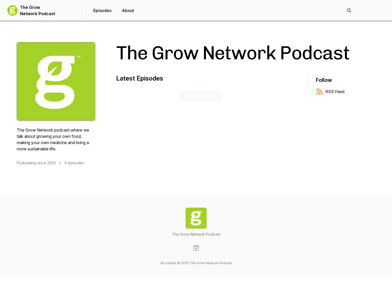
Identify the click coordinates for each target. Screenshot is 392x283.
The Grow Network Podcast (37, 10)
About (128, 10)
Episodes (102, 10)
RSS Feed (330, 91)
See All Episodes (201, 96)
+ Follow (372, 10)
